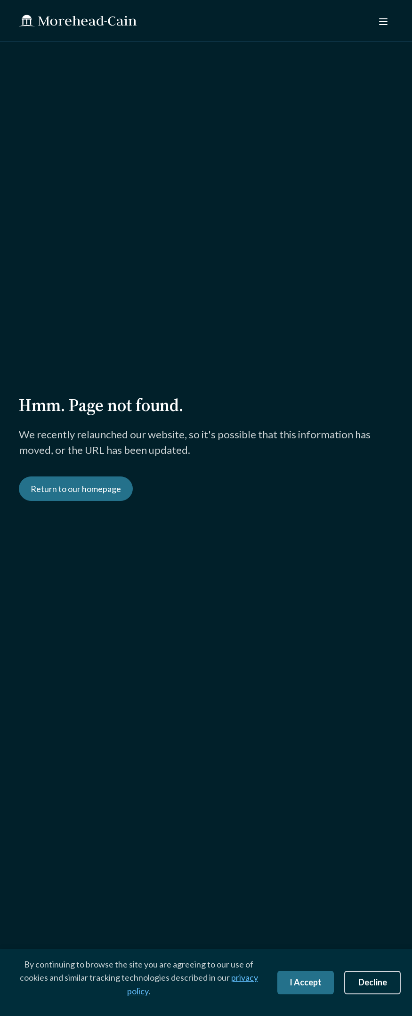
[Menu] (382, 20)
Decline (372, 982)
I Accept (306, 982)
